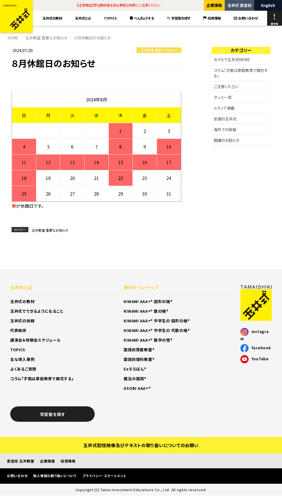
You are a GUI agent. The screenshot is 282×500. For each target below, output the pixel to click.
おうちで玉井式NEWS (232, 59)
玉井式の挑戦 (22, 320)
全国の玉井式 (225, 118)
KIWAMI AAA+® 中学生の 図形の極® (157, 320)
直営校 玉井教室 (20, 461)
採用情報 (212, 18)
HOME (12, 37)
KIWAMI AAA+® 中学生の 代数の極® (157, 330)
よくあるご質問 (23, 369)
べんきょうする (142, 18)
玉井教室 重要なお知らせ (46, 37)
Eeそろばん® (135, 369)
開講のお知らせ (226, 140)
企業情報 (214, 5)
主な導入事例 (22, 359)
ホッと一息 (223, 97)
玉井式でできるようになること (36, 311)
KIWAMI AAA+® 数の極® (146, 311)
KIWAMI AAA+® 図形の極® (148, 301)
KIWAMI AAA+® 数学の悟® (148, 340)
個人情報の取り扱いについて (55, 475)
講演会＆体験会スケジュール (35, 340)
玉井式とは (83, 18)
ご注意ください (226, 86)
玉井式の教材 (52, 18)
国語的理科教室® (139, 359)
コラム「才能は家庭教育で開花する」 (241, 73)
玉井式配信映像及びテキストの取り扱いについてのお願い (141, 445)
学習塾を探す (179, 18)
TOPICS (110, 18)
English (268, 5)
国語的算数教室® (139, 349)
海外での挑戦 (225, 129)
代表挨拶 (18, 330)
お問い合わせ (246, 18)
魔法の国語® (135, 378)
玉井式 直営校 (239, 5)
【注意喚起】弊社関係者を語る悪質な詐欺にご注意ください (118, 5)
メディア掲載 (224, 108)
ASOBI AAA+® (137, 388)
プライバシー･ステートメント (104, 475)
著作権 (274, 20)
